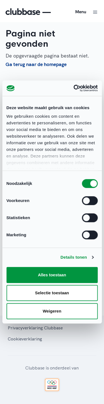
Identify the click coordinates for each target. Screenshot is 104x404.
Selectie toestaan (52, 292)
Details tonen (73, 257)
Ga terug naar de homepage (36, 64)
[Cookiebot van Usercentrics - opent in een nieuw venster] (74, 88)
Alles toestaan (52, 274)
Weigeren (52, 311)
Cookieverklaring (25, 339)
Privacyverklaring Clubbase (35, 327)
